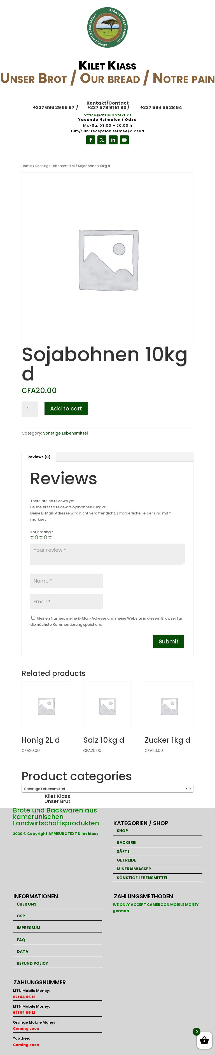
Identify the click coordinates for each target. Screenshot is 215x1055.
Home (27, 165)
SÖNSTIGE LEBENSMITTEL (142, 878)
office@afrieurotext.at (107, 115)
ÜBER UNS (26, 904)
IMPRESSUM (28, 928)
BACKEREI (126, 842)
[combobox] (107, 789)
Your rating (41, 532)
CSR (21, 916)
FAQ (21, 940)
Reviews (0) (38, 457)
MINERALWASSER (134, 869)
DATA (22, 951)
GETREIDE (126, 860)
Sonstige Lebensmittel (55, 165)
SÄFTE (123, 851)
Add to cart (66, 408)
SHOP (122, 831)
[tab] (39, 457)
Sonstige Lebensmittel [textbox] (106, 789)
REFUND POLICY (32, 963)
